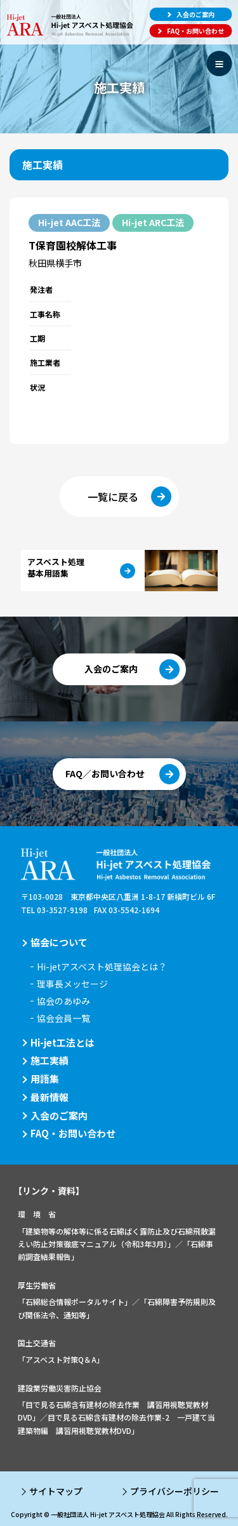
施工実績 (49, 1060)
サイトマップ (56, 1491)
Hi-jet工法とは (62, 1042)
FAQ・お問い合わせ (73, 1133)
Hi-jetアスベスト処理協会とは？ (102, 966)
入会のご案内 (59, 1115)
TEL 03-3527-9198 (54, 909)
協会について (59, 942)
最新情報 (49, 1097)
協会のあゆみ (63, 1000)
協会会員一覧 (63, 1018)
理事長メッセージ (72, 983)
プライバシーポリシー (174, 1491)
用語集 (44, 1078)
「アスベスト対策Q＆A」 (61, 1359)
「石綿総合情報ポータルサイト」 (75, 1301)
